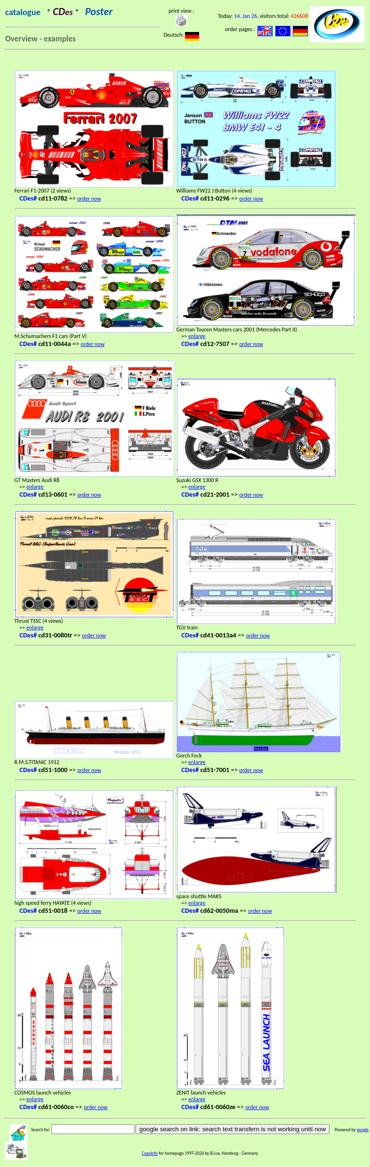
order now (89, 198)
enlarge (196, 336)
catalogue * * (59, 12)
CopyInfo (150, 1153)
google (363, 1130)
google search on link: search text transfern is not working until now (232, 1129)
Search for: (40, 1130)
